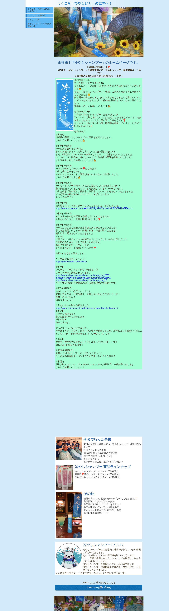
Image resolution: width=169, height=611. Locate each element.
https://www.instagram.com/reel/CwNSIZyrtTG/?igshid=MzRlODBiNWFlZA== (93, 208)
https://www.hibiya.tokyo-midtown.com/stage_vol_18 (81, 280)
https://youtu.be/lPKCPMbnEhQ (71, 261)
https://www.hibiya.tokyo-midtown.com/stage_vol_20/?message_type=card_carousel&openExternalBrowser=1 (83, 276)
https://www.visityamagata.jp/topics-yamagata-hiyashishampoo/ (87, 308)
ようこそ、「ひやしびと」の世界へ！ (39, 10)
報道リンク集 (33, 19)
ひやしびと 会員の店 (37, 15)
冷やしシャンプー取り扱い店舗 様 (39, 25)
